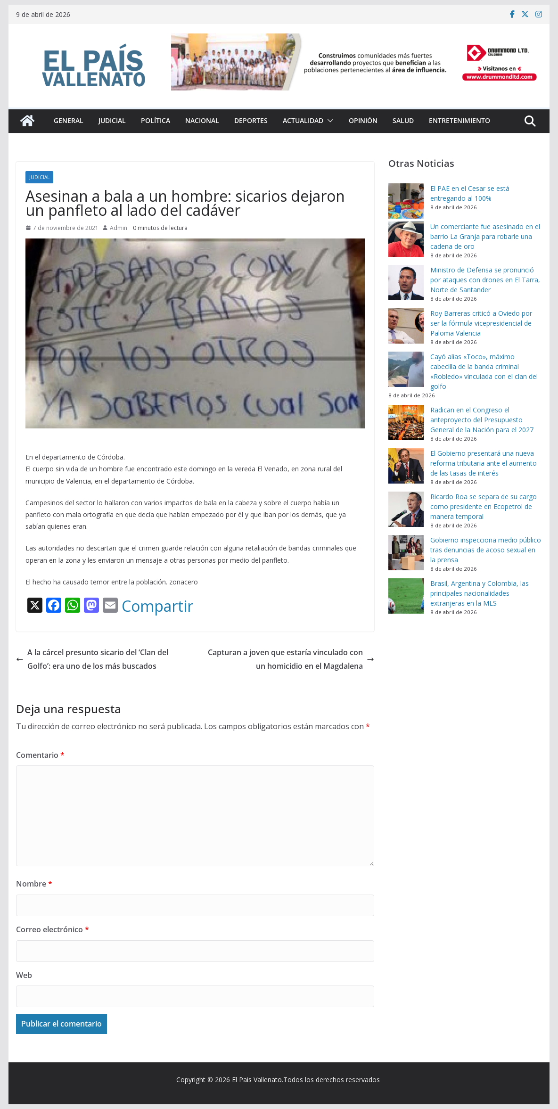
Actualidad (303, 120)
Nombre (34, 884)
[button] (328, 120)
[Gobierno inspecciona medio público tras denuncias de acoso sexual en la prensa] (406, 552)
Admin (118, 228)
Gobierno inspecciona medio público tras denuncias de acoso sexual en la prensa (485, 549)
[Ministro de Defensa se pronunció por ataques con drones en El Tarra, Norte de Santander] (406, 282)
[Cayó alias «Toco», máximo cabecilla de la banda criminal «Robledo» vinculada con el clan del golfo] (406, 369)
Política (155, 120)
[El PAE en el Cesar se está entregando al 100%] (406, 201)
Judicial (112, 120)
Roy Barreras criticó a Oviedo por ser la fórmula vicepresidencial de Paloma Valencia (481, 323)
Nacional (202, 120)
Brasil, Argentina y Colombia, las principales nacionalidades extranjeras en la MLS (479, 593)
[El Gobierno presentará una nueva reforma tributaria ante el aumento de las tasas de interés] (406, 466)
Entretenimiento (459, 120)
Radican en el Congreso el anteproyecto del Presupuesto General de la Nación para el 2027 (481, 419)
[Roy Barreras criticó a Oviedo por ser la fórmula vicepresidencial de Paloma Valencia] (406, 326)
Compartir (157, 606)
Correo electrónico (52, 929)
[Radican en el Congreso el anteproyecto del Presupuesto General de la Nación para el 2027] (406, 422)
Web (24, 975)
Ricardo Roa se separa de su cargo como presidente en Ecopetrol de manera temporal (483, 506)
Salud (403, 120)
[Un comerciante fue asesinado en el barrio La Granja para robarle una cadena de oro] (406, 239)
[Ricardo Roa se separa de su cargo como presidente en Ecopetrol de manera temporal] (406, 509)
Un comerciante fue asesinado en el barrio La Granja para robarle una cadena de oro (485, 236)
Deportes (251, 120)
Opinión (363, 120)
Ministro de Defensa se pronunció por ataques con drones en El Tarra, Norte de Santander (485, 279)
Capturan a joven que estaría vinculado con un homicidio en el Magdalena (291, 659)
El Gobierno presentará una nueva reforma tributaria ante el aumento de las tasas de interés (483, 463)
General (68, 120)
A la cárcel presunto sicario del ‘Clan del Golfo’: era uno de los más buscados (92, 659)
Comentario (40, 755)
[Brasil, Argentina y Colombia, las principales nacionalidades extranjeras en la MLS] (406, 596)
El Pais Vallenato (257, 1079)
